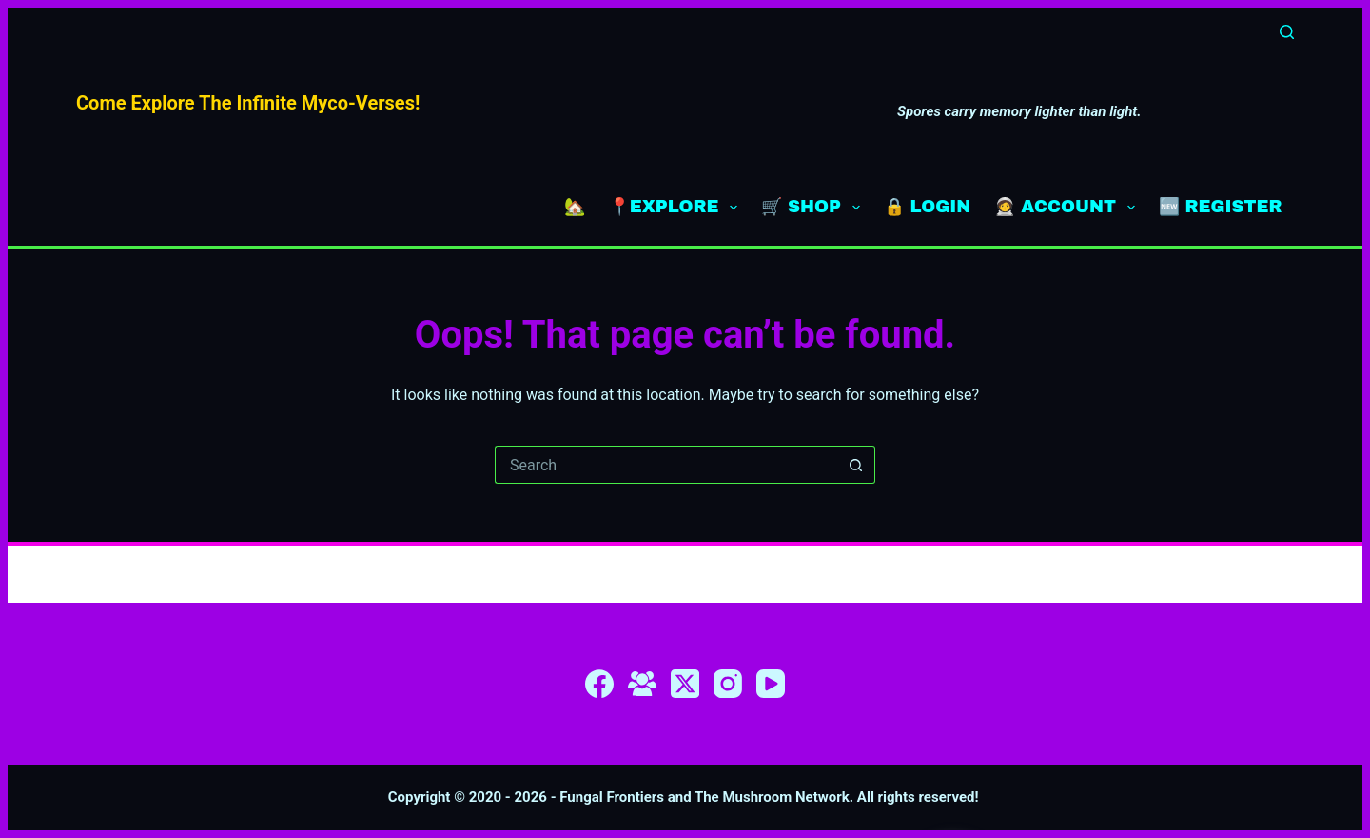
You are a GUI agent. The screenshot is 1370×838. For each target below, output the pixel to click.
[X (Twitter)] (685, 683)
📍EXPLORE (677, 207)
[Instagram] (728, 683)
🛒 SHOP (814, 207)
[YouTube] (770, 683)
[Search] (1287, 32)
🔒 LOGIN (927, 206)
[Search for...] (666, 465)
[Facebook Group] (642, 683)
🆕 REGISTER (1220, 206)
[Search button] (856, 465)
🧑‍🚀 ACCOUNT (1068, 207)
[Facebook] (599, 683)
